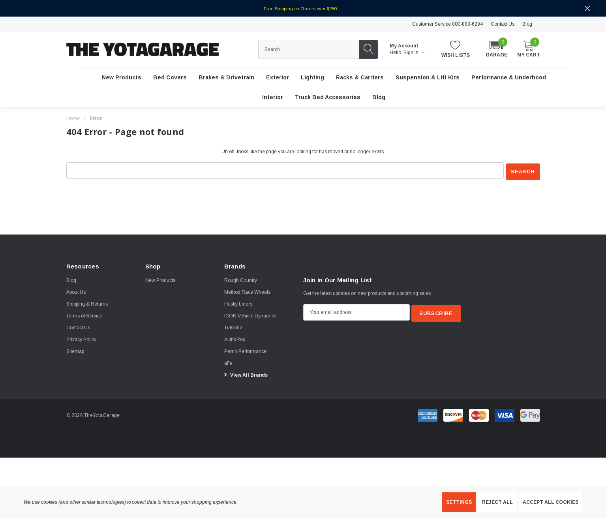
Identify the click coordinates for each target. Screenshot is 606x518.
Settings (459, 502)
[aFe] (228, 362)
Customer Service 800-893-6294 (447, 24)
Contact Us (502, 24)
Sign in (413, 52)
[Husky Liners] (238, 303)
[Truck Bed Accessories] (327, 97)
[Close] (587, 8)
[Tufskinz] (233, 326)
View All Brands (245, 373)
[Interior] (272, 97)
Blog (527, 24)
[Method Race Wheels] (247, 291)
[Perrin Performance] (245, 350)
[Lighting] (312, 78)
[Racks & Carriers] (360, 78)
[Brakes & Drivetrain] (226, 78)
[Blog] (378, 97)
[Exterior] (277, 78)
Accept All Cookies (550, 502)
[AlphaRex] (234, 338)
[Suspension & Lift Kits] (427, 78)
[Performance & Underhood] (508, 78)
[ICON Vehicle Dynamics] (250, 315)
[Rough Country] (240, 279)
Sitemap (75, 350)
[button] (496, 48)
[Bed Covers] (170, 78)
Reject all (497, 502)
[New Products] (121, 78)
